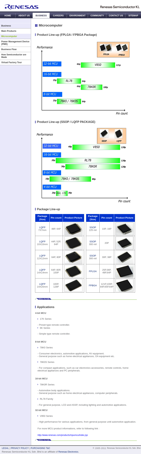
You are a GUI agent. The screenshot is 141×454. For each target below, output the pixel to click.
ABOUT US (24, 15)
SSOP (93, 227)
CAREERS (58, 15)
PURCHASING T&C (40, 448)
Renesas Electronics (68, 452)
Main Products (8, 31)
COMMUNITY (97, 15)
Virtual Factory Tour (11, 62)
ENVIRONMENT (77, 15)
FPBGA (93, 285)
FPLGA (93, 271)
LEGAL (5, 448)
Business (6, 26)
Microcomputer (9, 36)
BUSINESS (41, 15)
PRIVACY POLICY (20, 448)
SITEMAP (133, 15)
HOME (8, 15)
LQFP (42, 227)
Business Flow (9, 49)
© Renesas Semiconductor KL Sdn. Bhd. (117, 448)
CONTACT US (116, 15)
